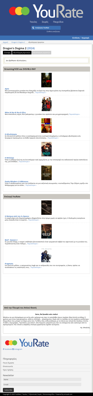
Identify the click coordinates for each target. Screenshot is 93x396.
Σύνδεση (76, 38)
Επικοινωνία (8, 366)
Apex (7, 89)
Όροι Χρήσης (8, 370)
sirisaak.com (68, 394)
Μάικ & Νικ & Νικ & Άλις (15, 112)
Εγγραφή (85, 38)
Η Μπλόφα (9, 158)
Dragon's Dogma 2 (18, 42)
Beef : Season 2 (11, 240)
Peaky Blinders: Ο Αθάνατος (16, 181)
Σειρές (45, 21)
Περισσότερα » (40, 92)
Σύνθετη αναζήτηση (53, 31)
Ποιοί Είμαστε (8, 363)
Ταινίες (33, 21)
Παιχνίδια (58, 21)
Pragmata (9, 264)
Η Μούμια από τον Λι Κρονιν (17, 216)
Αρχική (5, 42)
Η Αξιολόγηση (11, 134)
